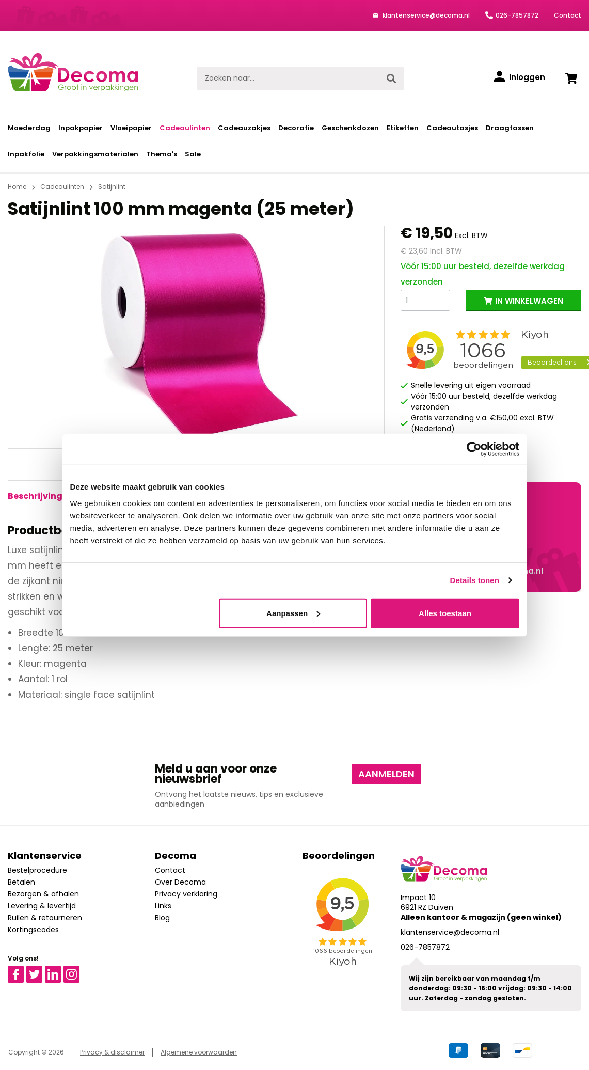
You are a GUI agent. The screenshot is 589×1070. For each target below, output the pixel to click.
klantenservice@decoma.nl (425, 15)
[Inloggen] (519, 77)
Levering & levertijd (42, 906)
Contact (567, 15)
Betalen (21, 882)
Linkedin (59, 970)
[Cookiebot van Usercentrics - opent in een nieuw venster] (474, 449)
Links (163, 906)
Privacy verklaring (186, 894)
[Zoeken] (391, 78)
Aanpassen (293, 612)
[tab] (35, 496)
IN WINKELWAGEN (529, 300)
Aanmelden (386, 773)
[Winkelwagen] (571, 78)
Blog (162, 917)
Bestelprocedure (37, 870)
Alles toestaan (445, 612)
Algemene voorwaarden (199, 1052)
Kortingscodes (33, 929)
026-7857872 (517, 15)
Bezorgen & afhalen (43, 894)
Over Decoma (180, 882)
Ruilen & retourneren (45, 917)
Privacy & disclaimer (112, 1052)
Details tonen (474, 580)
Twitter (39, 970)
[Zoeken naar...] (288, 78)
